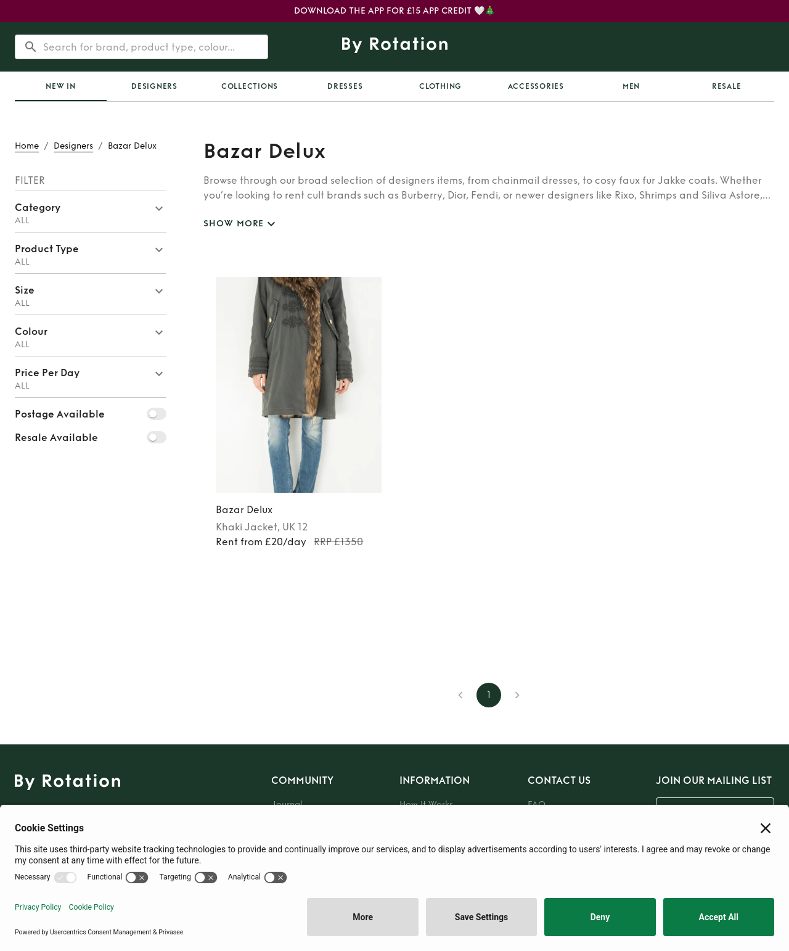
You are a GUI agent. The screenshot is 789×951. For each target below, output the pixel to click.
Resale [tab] (727, 86)
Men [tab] (631, 86)
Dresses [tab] (344, 86)
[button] (90, 211)
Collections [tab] (249, 86)
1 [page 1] (488, 695)
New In (61, 86)
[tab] (61, 86)
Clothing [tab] (440, 86)
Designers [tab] (154, 86)
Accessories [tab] (536, 86)
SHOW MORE (241, 224)
